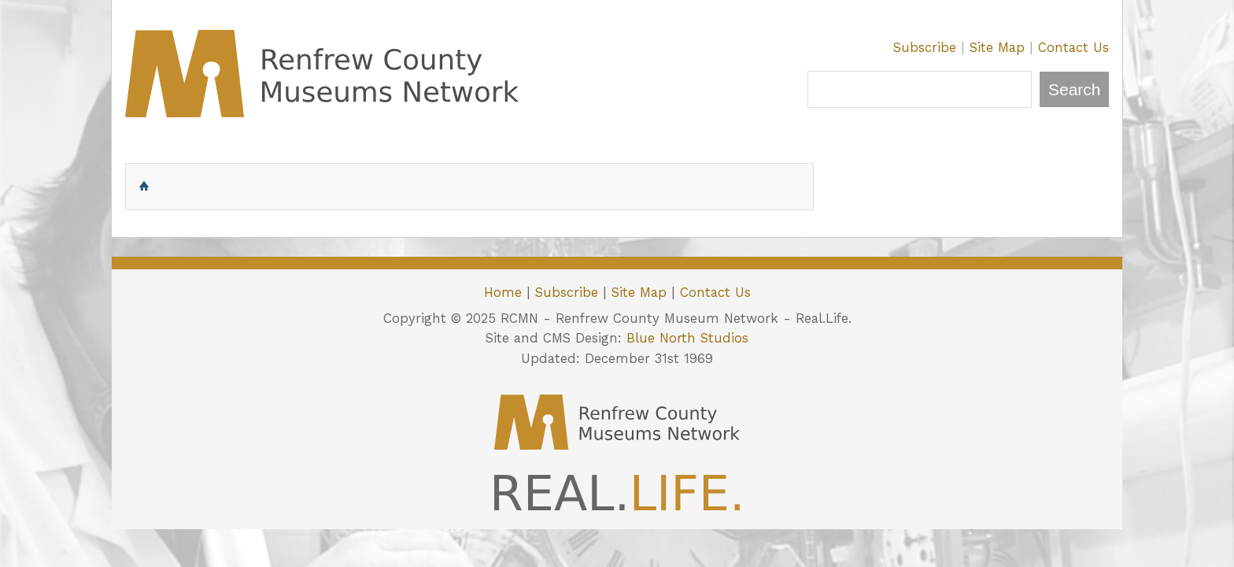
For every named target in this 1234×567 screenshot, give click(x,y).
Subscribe (924, 47)
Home (503, 292)
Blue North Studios (687, 338)
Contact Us (1073, 47)
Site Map (997, 47)
